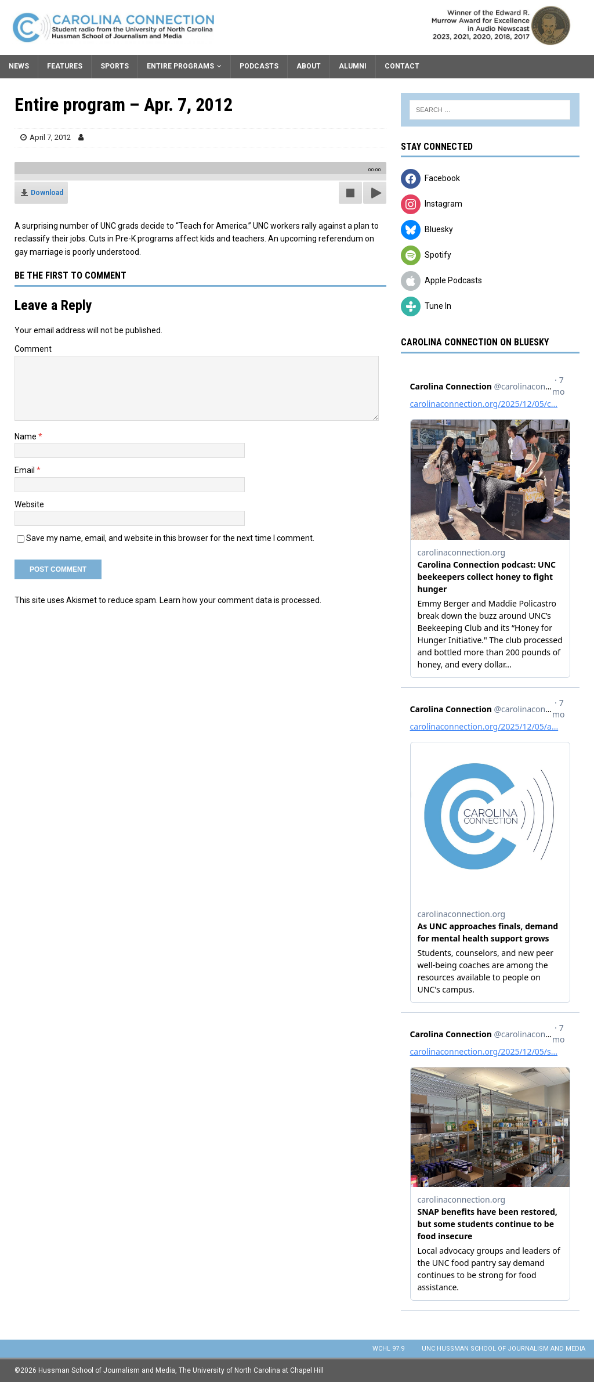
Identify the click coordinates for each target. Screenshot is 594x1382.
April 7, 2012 (50, 137)
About (308, 66)
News (19, 66)
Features (64, 66)
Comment (33, 348)
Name (26, 436)
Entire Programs (180, 66)
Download (47, 193)
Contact (402, 66)
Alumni (353, 66)
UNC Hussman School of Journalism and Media (503, 1348)
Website (29, 504)
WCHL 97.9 (388, 1348)
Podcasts (259, 66)
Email (26, 470)
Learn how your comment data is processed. (240, 600)
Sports (114, 66)
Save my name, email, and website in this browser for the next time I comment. (170, 538)
